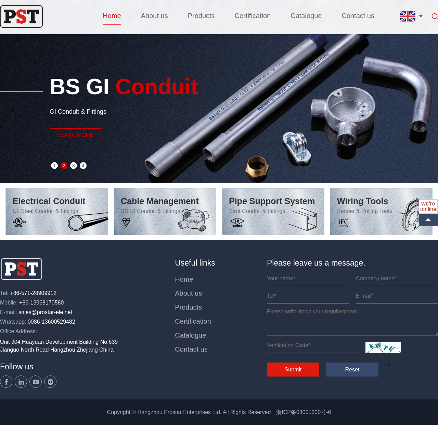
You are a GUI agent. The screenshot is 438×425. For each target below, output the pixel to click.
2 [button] (64, 165)
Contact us (358, 15)
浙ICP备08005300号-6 (303, 412)
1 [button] (54, 165)
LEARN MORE (75, 135)
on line (428, 206)
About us (154, 15)
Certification (253, 15)
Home (112, 15)
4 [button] (83, 165)
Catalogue (306, 15)
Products (201, 15)
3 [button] (73, 165)
